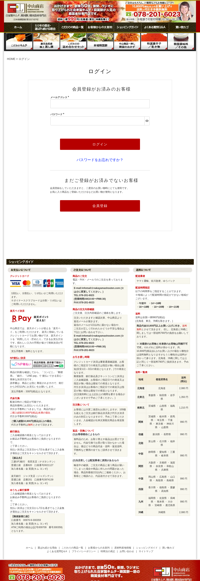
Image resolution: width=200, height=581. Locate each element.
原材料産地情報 (122, 547)
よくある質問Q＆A (57, 551)
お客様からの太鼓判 (100, 27)
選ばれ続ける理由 (47, 547)
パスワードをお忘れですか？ (100, 160)
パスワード (57, 114)
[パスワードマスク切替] (146, 121)
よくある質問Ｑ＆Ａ (155, 27)
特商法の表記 (108, 551)
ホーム (17, 27)
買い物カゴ (182, 27)
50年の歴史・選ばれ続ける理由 (45, 27)
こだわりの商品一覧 (72, 27)
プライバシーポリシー (84, 551)
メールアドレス (60, 97)
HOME (11, 59)
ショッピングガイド (127, 27)
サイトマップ (146, 551)
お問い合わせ (127, 551)
